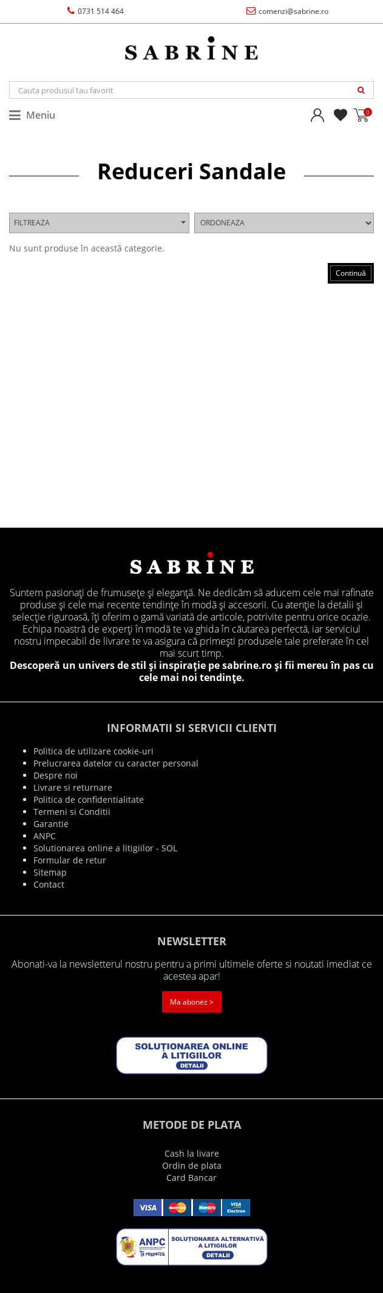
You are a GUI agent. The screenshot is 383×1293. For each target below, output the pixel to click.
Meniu (32, 115)
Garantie (51, 823)
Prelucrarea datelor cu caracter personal (115, 763)
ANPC (44, 836)
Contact (48, 884)
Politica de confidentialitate (88, 799)
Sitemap (50, 872)
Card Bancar (191, 1177)
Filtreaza (100, 223)
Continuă (351, 273)
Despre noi (55, 775)
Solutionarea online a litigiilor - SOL (105, 848)
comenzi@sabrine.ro (287, 11)
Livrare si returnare (72, 787)
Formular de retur (69, 860)
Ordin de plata (192, 1165)
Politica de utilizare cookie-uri (93, 751)
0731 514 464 (95, 11)
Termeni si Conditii (71, 811)
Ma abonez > (192, 1002)
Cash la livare (191, 1153)
